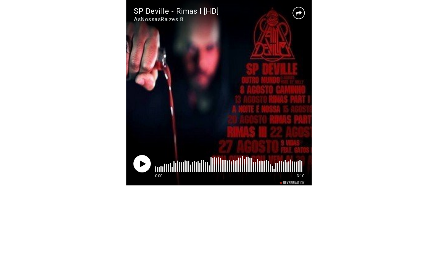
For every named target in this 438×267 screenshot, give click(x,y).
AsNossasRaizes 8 (158, 19)
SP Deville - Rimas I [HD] (176, 11)
